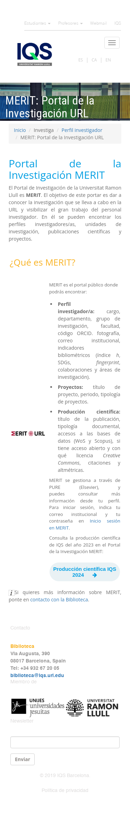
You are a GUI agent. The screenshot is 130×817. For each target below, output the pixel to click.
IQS (117, 24)
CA (94, 60)
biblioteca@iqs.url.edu (37, 675)
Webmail (98, 24)
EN (108, 60)
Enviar (22, 759)
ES (80, 60)
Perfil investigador (81, 130)
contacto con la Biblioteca (59, 599)
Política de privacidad (65, 790)
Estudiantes (37, 24)
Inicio (20, 130)
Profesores (70, 24)
